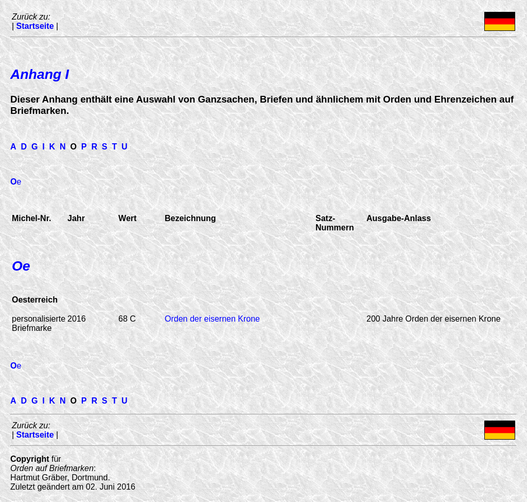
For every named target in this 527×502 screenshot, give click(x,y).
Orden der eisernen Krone (212, 318)
